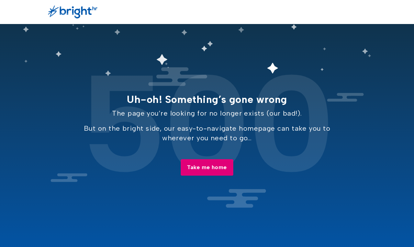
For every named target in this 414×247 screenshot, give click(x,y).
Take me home (207, 167)
